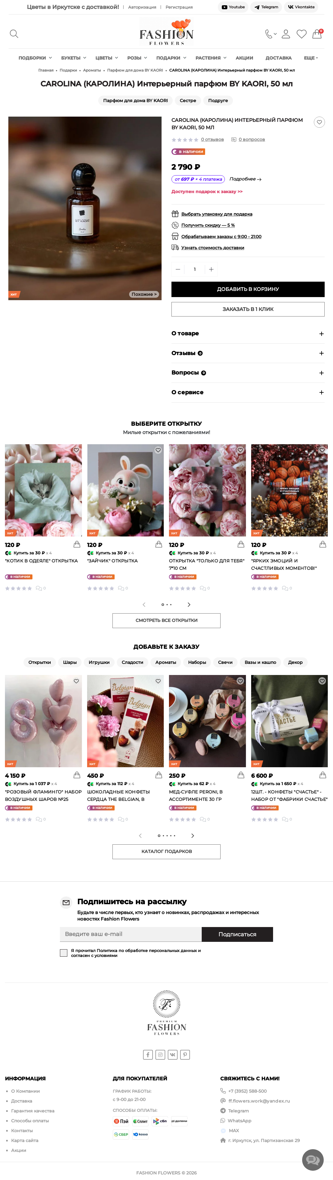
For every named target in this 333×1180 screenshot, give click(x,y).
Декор (295, 662)
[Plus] (211, 269)
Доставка (279, 58)
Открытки (39, 662)
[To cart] (77, 544)
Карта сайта (24, 1137)
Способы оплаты (30, 1119)
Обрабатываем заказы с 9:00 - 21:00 (221, 236)
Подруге (218, 100)
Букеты (73, 58)
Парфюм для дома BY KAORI (135, 70)
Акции (244, 58)
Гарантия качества (32, 1109)
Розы (137, 58)
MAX (234, 1128)
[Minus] (178, 269)
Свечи (225, 662)
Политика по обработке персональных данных (147, 950)
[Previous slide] (144, 604)
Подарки (171, 58)
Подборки (35, 58)
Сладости (132, 662)
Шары (70, 662)
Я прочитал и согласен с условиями (136, 953)
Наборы (197, 662)
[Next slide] (189, 604)
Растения (211, 58)
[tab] (163, 604)
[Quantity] (194, 269)
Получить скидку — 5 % (208, 225)
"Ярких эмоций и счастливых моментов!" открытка (284, 568)
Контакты (22, 1128)
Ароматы (92, 70)
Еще (311, 58)
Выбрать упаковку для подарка (216, 214)
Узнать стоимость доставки (212, 247)
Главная (45, 70)
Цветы (106, 58)
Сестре (188, 100)
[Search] (14, 34)
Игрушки (99, 662)
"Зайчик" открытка (112, 561)
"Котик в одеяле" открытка (41, 561)
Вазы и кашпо (260, 662)
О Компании (25, 1091)
